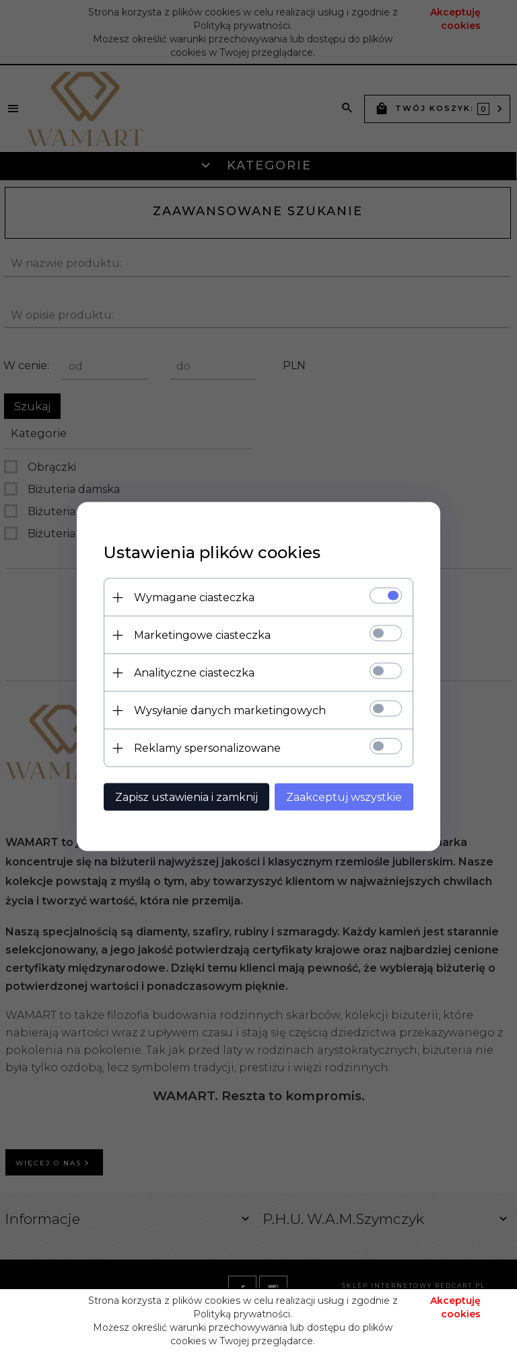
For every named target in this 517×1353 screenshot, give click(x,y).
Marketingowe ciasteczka (202, 635)
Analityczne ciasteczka (194, 672)
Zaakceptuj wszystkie (344, 797)
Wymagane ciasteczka (194, 597)
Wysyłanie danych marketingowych (230, 710)
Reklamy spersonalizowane (207, 748)
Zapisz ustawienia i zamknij (186, 797)
